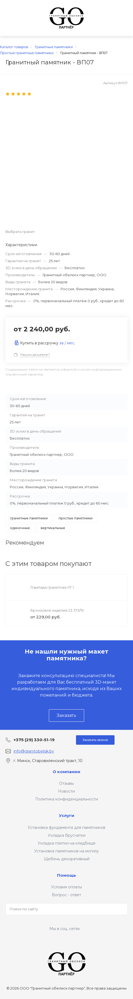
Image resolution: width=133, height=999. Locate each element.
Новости (66, 791)
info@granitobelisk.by (34, 751)
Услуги (66, 815)
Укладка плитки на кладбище (67, 843)
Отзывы (66, 783)
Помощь (66, 875)
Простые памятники (76, 518)
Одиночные (20, 528)
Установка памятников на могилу (66, 851)
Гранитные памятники (29, 518)
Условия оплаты (66, 887)
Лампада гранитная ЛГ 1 (52, 587)
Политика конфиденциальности (66, 799)
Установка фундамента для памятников (66, 827)
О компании (66, 771)
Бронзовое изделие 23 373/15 (57, 610)
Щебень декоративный (67, 858)
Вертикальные (53, 528)
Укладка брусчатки (67, 835)
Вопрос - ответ (66, 894)
